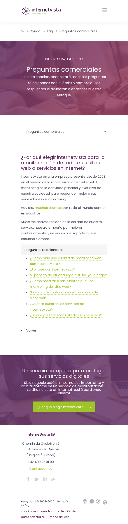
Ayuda (35, 31)
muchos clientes (48, 207)
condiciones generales (36, 511)
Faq (50, 31)
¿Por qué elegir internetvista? (64, 407)
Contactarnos (41, 468)
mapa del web (59, 517)
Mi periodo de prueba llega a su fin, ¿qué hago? (68, 275)
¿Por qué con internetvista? (52, 269)
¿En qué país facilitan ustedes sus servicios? (66, 315)
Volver (28, 330)
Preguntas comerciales (78, 31)
